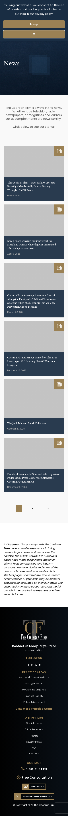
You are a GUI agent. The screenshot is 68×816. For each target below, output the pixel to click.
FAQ (34, 748)
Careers (34, 753)
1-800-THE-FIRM (36, 769)
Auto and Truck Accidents (34, 677)
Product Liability (34, 696)
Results (34, 735)
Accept (33, 24)
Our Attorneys (34, 723)
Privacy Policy (34, 742)
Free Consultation (37, 777)
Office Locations (34, 729)
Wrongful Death (34, 683)
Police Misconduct (34, 702)
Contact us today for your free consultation (34, 648)
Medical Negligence (34, 689)
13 (41, 508)
